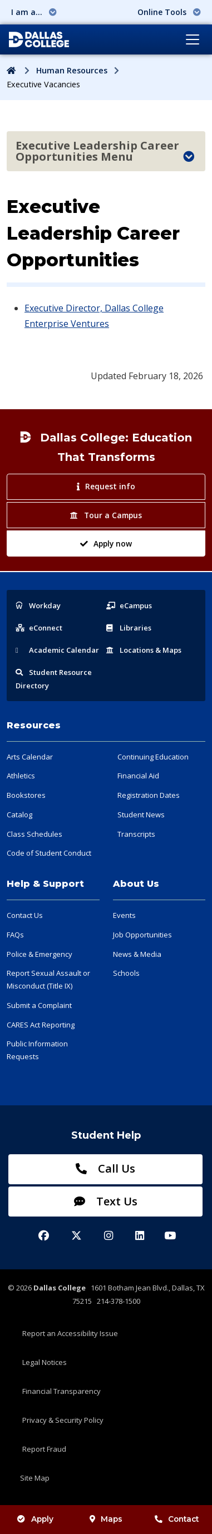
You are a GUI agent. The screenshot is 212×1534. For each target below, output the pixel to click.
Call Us (105, 1168)
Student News (141, 815)
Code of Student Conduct (49, 853)
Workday (38, 605)
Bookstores (26, 795)
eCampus (129, 605)
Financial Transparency (61, 1391)
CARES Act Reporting (41, 1025)
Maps (106, 1519)
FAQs (15, 935)
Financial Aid (138, 776)
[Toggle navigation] (193, 39)
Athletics (21, 776)
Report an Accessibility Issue (70, 1333)
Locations (143, 650)
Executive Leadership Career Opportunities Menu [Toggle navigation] (105, 151)
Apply (35, 1519)
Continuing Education (153, 757)
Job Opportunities (142, 935)
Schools (126, 973)
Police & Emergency (39, 954)
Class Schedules (34, 834)
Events (124, 915)
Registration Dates (148, 795)
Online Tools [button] (169, 12)
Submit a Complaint (39, 1005)
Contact (177, 1519)
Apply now (106, 543)
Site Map (35, 1478)
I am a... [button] (34, 12)
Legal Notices (44, 1362)
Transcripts (136, 834)
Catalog (19, 815)
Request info (106, 486)
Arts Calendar (30, 757)
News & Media (137, 954)
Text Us (105, 1201)
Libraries (128, 628)
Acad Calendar (57, 650)
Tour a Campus (105, 515)
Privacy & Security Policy (62, 1420)
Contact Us (25, 915)
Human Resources (71, 70)
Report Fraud (44, 1449)
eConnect (39, 628)
